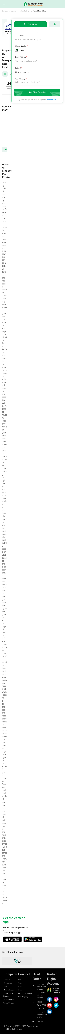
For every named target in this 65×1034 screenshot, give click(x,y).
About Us (7, 979)
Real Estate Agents (25, 993)
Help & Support (9, 990)
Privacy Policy (8, 999)
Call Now (30, 24)
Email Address (21, 57)
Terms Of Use (8, 1003)
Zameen (5, 11)
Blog (19, 979)
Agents (13, 11)
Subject (19, 68)
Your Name (20, 35)
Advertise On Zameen (8, 994)
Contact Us (7, 983)
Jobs (5, 986)
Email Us (40, 1021)
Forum (20, 986)
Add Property (23, 997)
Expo (20, 990)
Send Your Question (37, 92)
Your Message (21, 79)
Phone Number (21, 46)
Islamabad (23, 11)
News (20, 983)
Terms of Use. (51, 99)
